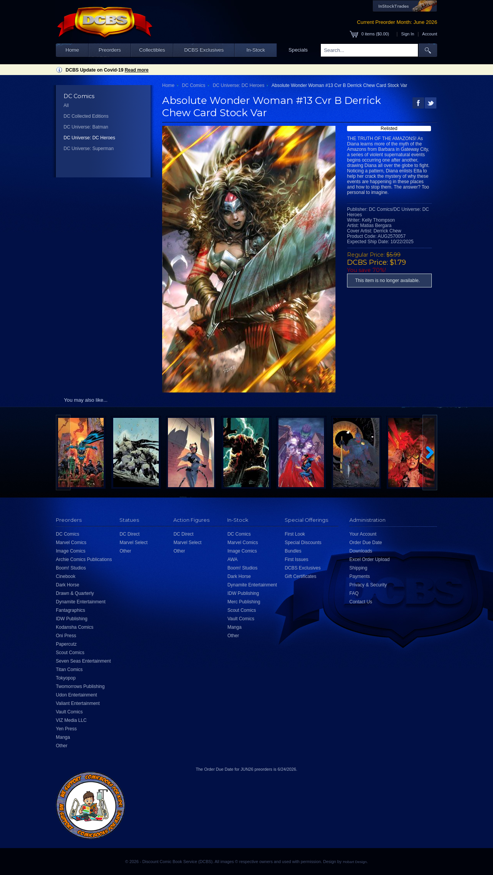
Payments (359, 576)
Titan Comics (69, 669)
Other (61, 745)
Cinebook (65, 576)
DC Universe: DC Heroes (89, 137)
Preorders (110, 50)
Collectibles (152, 50)
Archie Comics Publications (84, 559)
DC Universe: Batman (86, 127)
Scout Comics (70, 652)
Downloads (360, 551)
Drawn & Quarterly (75, 593)
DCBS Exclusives (204, 50)
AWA (232, 559)
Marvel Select (133, 542)
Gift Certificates (300, 576)
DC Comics (193, 85)
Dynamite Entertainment (81, 601)
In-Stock (255, 50)
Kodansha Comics (74, 627)
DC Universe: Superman (89, 148)
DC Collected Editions (86, 116)
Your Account (362, 534)
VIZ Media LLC (71, 720)
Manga (63, 737)
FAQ (354, 593)
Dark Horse (67, 585)
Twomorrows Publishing (80, 686)
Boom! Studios (71, 568)
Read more (137, 70)
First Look (295, 534)
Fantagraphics (70, 610)
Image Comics (71, 551)
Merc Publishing (243, 601)
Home (72, 50)
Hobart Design (355, 862)
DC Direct (129, 534)
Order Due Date (365, 542)
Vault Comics (69, 712)
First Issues (296, 559)
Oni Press (66, 635)
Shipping (358, 568)
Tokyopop (65, 678)
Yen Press (66, 728)
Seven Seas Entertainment (83, 661)
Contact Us (360, 601)
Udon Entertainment (76, 695)
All (66, 105)
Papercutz (66, 644)
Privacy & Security (368, 585)
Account (429, 34)
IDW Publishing (71, 618)
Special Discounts (303, 542)
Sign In (407, 34)
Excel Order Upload (369, 559)
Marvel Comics (71, 542)
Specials (298, 50)
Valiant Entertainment (78, 703)
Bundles (293, 551)
